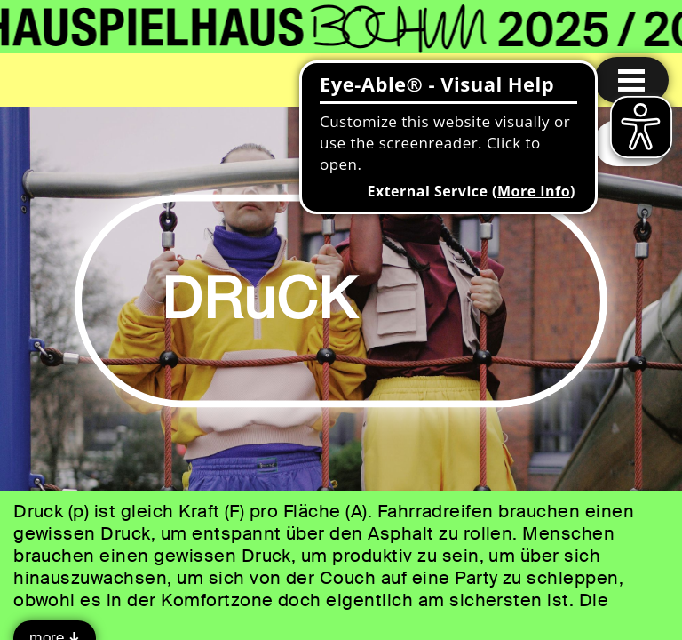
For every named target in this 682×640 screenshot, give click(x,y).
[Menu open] (631, 80)
